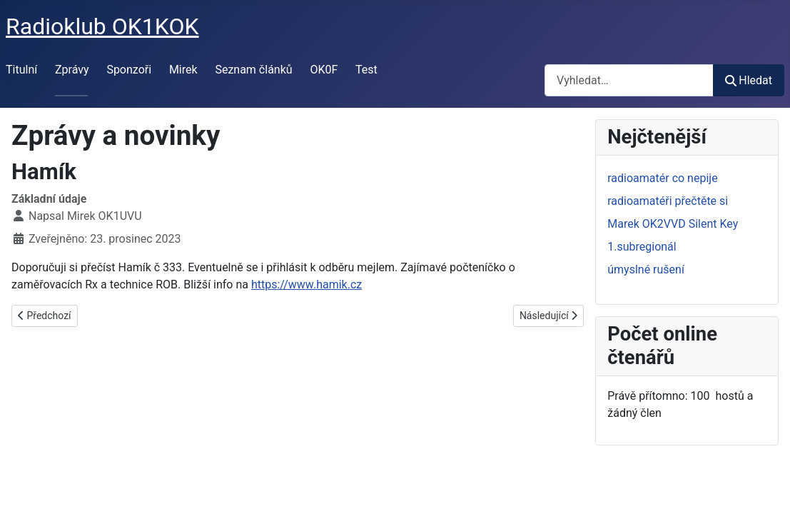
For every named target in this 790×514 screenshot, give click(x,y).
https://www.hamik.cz (306, 284)
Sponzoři (128, 69)
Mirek (183, 69)
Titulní (21, 69)
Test (366, 69)
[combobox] (629, 80)
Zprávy (72, 69)
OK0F (324, 69)
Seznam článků (253, 69)
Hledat (748, 80)
